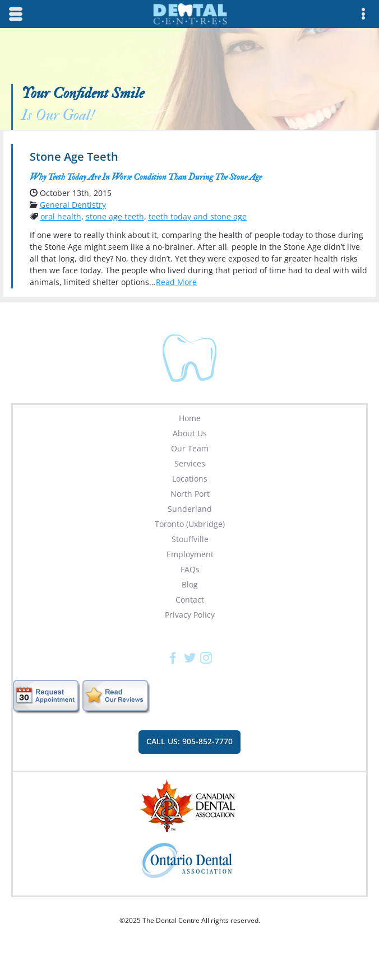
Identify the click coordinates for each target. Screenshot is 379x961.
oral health (60, 216)
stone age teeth (115, 216)
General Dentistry (73, 204)
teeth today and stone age (198, 216)
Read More (176, 282)
